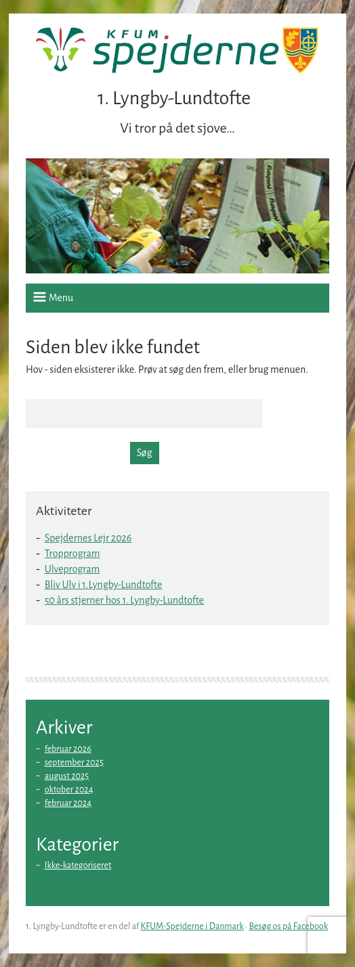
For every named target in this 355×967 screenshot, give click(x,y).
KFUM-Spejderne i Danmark (192, 926)
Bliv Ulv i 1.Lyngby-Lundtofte (104, 584)
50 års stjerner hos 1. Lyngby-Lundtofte (124, 600)
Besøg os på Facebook (289, 926)
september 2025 (74, 762)
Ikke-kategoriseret (78, 865)
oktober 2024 (69, 789)
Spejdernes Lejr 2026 (88, 538)
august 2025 (67, 776)
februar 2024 (68, 803)
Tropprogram (72, 553)
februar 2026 (68, 749)
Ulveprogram (72, 569)
